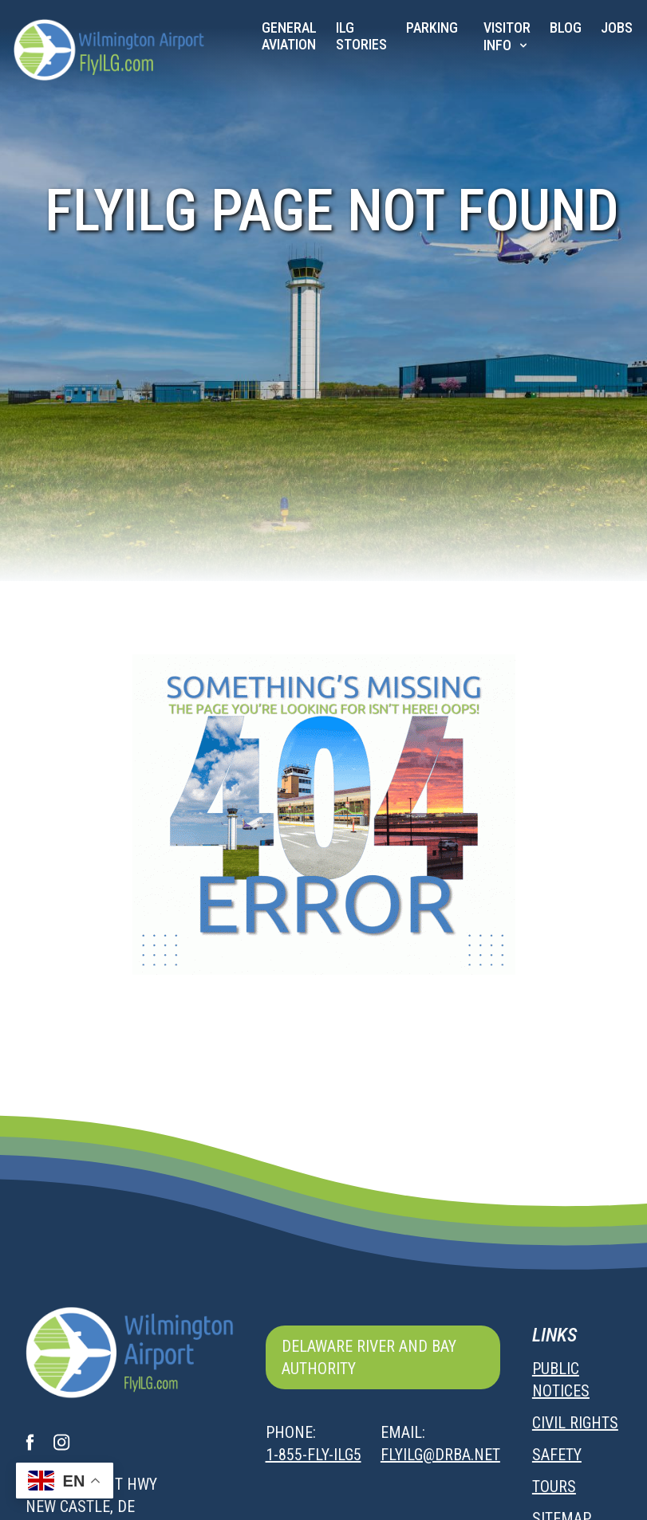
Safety (557, 1454)
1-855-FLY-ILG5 (313, 1454)
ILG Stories (361, 36)
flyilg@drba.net (440, 1454)
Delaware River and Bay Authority (369, 1357)
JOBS (617, 27)
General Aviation (289, 36)
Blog (566, 27)
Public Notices (561, 1379)
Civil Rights (575, 1422)
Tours (554, 1486)
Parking (432, 27)
